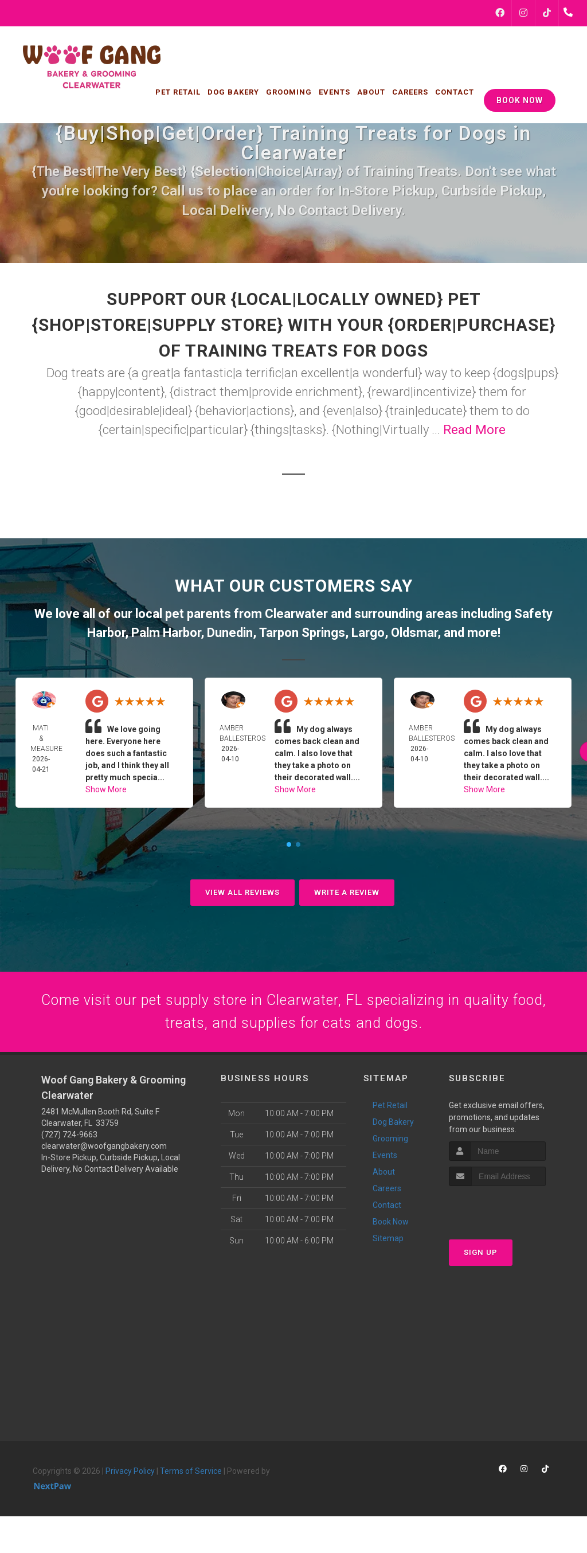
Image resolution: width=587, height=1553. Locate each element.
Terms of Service (191, 1480)
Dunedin (230, 632)
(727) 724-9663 (69, 1143)
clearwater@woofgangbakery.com (104, 1155)
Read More (474, 430)
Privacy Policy (130, 1480)
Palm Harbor (166, 632)
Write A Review (346, 892)
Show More (106, 789)
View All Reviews (242, 892)
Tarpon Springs (302, 632)
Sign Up (481, 1261)
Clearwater (296, 614)
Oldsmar (414, 632)
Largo (368, 632)
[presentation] (510, 1217)
